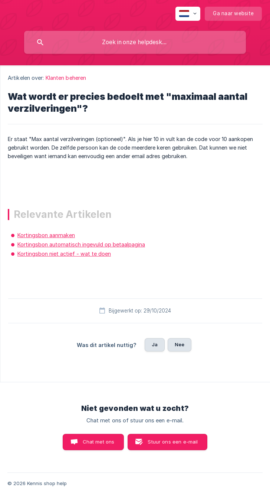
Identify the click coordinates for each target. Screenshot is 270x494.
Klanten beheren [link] (66, 78)
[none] (187, 14)
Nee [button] (179, 344)
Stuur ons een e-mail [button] (173, 442)
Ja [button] (155, 344)
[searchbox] (135, 42)
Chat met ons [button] (99, 442)
